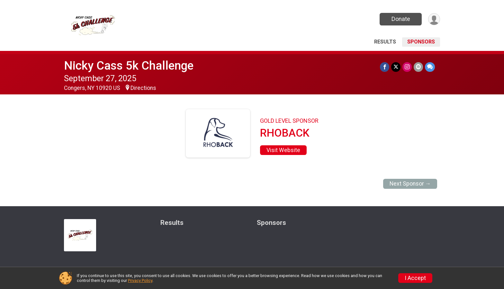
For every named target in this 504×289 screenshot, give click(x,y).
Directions (143, 88)
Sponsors (421, 42)
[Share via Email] (418, 67)
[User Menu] (434, 19)
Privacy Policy (140, 280)
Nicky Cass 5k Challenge (129, 65)
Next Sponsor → (410, 183)
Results (385, 42)
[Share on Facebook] (384, 67)
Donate (401, 18)
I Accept (415, 278)
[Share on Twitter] (396, 67)
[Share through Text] (430, 67)
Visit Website (283, 150)
